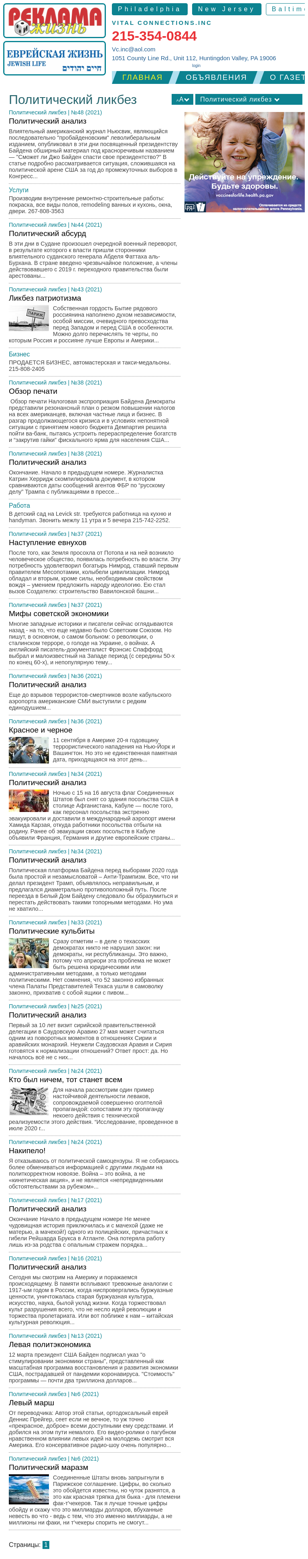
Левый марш (94, 1425)
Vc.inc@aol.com (134, 49)
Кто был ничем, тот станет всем (94, 1105)
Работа (19, 505)
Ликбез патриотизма (94, 321)
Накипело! (94, 1170)
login (196, 65)
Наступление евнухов (94, 568)
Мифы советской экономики (94, 639)
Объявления (216, 77)
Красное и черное (94, 747)
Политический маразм (94, 1496)
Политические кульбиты (94, 963)
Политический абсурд (94, 256)
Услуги (18, 190)
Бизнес (19, 354)
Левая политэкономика (94, 1364)
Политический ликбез (38, 112)
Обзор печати (94, 417)
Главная (142, 77)
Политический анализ (94, 150)
